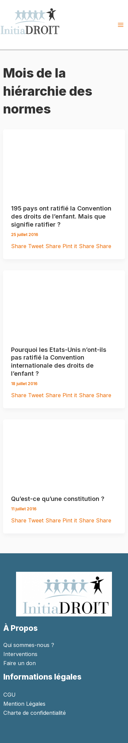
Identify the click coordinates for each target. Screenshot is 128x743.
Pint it (70, 246)
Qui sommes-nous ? (28, 645)
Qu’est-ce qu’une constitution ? (57, 498)
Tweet (36, 246)
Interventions (20, 654)
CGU (9, 694)
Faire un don (19, 663)
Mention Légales (24, 703)
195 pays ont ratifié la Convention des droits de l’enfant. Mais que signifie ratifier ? (61, 216)
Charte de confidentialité (34, 712)
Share (19, 246)
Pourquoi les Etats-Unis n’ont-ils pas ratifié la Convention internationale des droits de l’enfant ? (58, 361)
